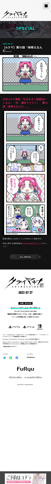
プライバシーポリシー (15, 377)
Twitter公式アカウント (31, 243)
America (31, 357)
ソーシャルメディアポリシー (33, 377)
